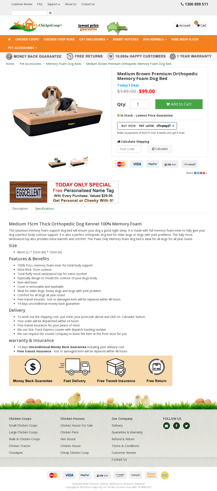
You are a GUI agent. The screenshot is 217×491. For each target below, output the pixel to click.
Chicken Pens (69, 432)
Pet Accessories (22, 48)
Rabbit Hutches (125, 39)
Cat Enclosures (93, 39)
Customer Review (21, 4)
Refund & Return (123, 439)
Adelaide (140, 483)
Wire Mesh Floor (185, 39)
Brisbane (129, 483)
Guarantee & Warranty (127, 432)
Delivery (117, 425)
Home (10, 64)
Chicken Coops (27, 39)
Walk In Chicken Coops (24, 439)
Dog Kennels (155, 39)
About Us (70, 4)
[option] (57, 109)
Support (53, 4)
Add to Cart (179, 104)
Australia (77, 483)
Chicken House (70, 446)
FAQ (39, 4)
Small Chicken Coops (23, 425)
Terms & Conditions (125, 446)
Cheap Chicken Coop (74, 453)
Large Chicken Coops (23, 432)
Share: (196, 173)
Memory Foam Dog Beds (63, 64)
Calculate (160, 149)
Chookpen (16, 453)
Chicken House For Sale (76, 425)
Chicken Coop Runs (59, 39)
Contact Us (88, 4)
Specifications (44, 208)
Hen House (68, 439)
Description (20, 208)
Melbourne (116, 483)
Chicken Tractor (20, 446)
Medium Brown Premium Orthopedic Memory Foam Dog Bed (128, 64)
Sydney (104, 483)
